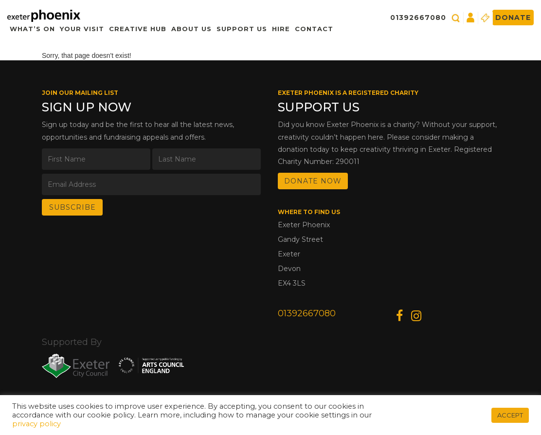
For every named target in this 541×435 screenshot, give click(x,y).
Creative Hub (137, 29)
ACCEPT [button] (510, 415)
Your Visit (82, 29)
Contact (314, 29)
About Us (191, 29)
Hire (281, 29)
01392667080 (418, 17)
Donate (513, 17)
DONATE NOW (313, 181)
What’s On (32, 29)
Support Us (241, 29)
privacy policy (36, 423)
